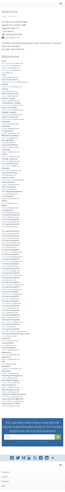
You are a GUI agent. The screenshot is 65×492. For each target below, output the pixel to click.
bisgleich (5, 221)
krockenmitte (6, 256)
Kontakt (4, 476)
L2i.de (4, 194)
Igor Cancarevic (7, 322)
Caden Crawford (7, 382)
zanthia (4, 217)
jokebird (5, 147)
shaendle (5, 138)
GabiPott (5, 212)
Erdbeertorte (6, 114)
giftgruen (5, 68)
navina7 (4, 96)
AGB (3, 486)
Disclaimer (5, 481)
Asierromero (6, 166)
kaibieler (5, 238)
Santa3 (4, 326)
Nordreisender (7, 119)
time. (3, 364)
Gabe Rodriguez (7, 284)
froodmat (5, 161)
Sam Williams (6, 65)
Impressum (6, 472)
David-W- (5, 156)
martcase (5, 354)
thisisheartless (7, 110)
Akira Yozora (6, 86)
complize (5, 133)
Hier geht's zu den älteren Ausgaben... (32, 441)
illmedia (4, 207)
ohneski (4, 350)
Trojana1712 (6, 252)
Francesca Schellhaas (9, 82)
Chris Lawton (6, 303)
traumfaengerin (7, 180)
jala (3, 142)
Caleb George (6, 289)
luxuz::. (4, 203)
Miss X (4, 312)
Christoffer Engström (9, 331)
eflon (3, 72)
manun (4, 266)
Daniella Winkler (7, 401)
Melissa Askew (7, 294)
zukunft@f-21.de (12, 37)
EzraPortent (6, 261)
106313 (4, 100)
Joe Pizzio (5, 298)
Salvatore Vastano (8, 275)
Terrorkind (5, 242)
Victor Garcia (6, 70)
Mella (3, 189)
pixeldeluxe (6, 368)
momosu (5, 184)
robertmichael (7, 105)
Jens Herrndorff (7, 63)
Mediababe (6, 170)
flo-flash (5, 128)
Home (4, 16)
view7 (4, 226)
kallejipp (5, 124)
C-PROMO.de (6, 396)
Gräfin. (4, 340)
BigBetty (5, 198)
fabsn (4, 91)
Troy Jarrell (5, 270)
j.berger (4, 77)
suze (3, 247)
